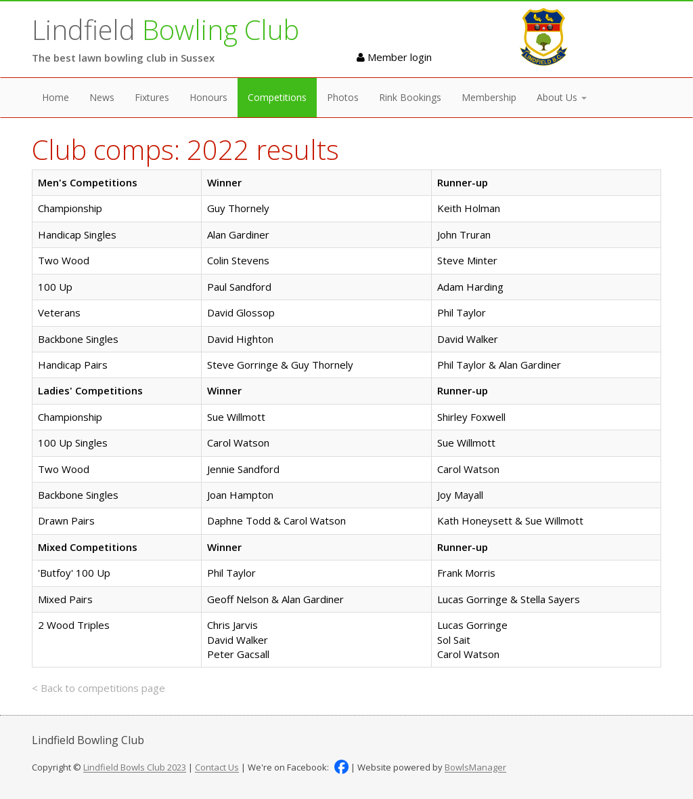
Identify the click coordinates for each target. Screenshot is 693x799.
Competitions (277, 97)
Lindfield (165, 29)
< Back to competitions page (98, 688)
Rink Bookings (410, 97)
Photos (343, 97)
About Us (562, 97)
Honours (208, 97)
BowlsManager (475, 768)
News (101, 97)
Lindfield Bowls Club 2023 (134, 768)
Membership (489, 97)
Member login (394, 57)
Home (55, 97)
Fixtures (152, 97)
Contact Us (217, 768)
